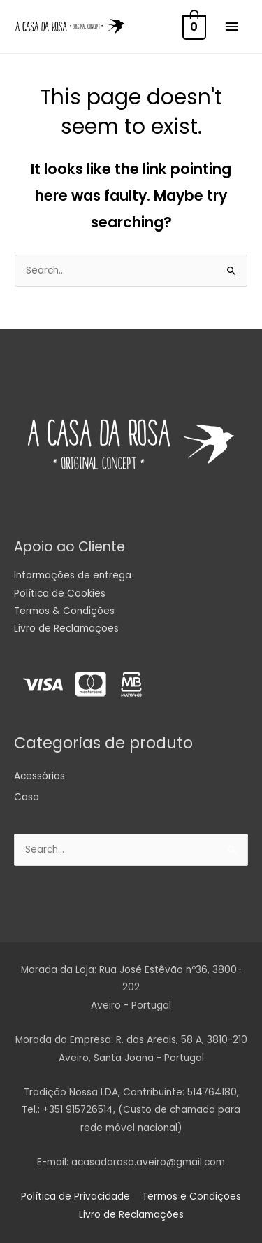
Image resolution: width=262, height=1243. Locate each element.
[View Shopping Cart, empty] (193, 27)
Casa (26, 797)
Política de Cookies (59, 593)
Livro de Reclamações (66, 628)
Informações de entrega (72, 575)
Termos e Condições (191, 1196)
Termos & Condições (64, 611)
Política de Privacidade (75, 1196)
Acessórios (39, 776)
